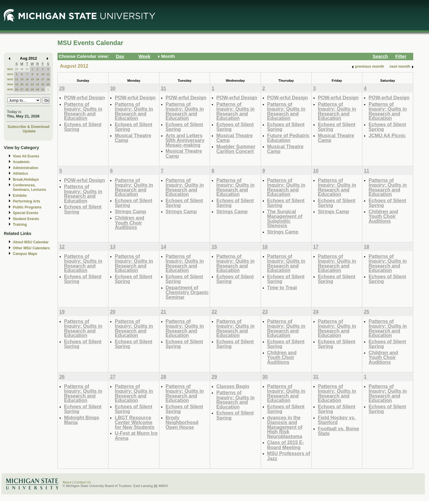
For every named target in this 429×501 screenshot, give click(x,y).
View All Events (26, 156)
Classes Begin (232, 386)
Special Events (25, 213)
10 (42, 74)
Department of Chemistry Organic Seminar (187, 292)
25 (48, 84)
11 (48, 74)
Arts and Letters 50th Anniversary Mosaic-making (185, 140)
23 (37, 84)
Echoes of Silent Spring (83, 127)
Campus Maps (25, 254)
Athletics (20, 173)
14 (27, 79)
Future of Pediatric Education (288, 138)
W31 (10, 69)
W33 (10, 79)
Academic (21, 162)
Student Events (26, 219)
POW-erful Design (84, 97)
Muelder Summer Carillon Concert (235, 149)
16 (37, 79)
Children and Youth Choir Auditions (129, 222)
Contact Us (82, 482)
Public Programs (27, 207)
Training (20, 224)
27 (22, 89)
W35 (10, 89)
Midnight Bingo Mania (81, 420)
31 (27, 69)
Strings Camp (130, 211)
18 (48, 79)
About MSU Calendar (31, 242)
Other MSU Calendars (31, 248)
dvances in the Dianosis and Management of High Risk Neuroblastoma (285, 427)
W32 (10, 74)
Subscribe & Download (28, 126)
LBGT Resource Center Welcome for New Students (134, 422)
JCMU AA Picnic (387, 135)
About (67, 482)
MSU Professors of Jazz (288, 456)
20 (22, 84)
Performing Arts (26, 201)
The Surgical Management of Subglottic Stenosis (285, 218)
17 (42, 79)
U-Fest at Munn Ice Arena (136, 435)
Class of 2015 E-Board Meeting (285, 445)
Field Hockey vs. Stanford (337, 420)
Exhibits (20, 196)
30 (22, 69)
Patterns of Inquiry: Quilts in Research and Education (83, 111)
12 (16, 79)
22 (32, 84)
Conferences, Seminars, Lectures (29, 187)
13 (22, 79)
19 (16, 84)
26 (16, 89)
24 (42, 84)
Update (29, 131)
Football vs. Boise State (338, 431)
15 (32, 79)
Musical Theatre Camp (133, 138)
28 (27, 89)
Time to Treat (282, 287)
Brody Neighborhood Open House (182, 422)
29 (16, 69)
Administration (25, 168)
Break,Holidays (26, 179)
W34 (10, 84)
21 (27, 84)
